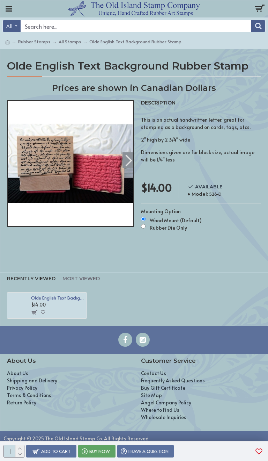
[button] (128, 160)
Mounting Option (161, 211)
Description (158, 103)
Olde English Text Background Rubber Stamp (57, 298)
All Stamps (70, 41)
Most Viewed (81, 279)
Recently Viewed (31, 279)
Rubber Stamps (34, 41)
